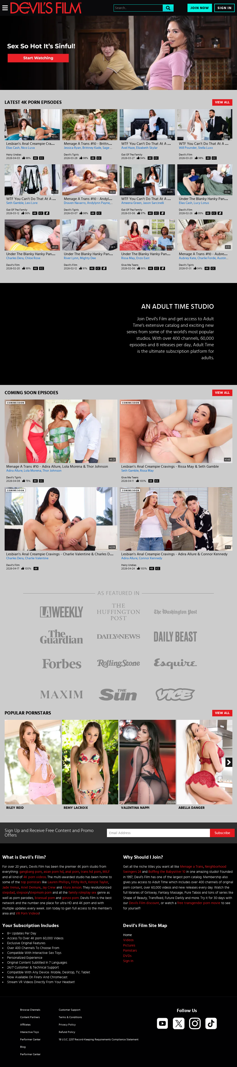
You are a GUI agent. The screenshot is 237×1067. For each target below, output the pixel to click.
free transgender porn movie (198, 903)
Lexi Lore (31, 203)
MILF (106, 871)
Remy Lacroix (76, 808)
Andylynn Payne (98, 203)
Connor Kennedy (150, 558)
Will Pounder (188, 147)
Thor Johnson (52, 470)
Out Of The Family (131, 154)
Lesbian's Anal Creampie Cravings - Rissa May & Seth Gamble (170, 466)
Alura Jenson (72, 887)
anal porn (72, 871)
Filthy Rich (79, 882)
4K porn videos (34, 877)
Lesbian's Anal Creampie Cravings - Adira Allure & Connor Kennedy (174, 554)
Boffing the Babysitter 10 (166, 871)
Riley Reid (15, 808)
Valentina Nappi (135, 808)
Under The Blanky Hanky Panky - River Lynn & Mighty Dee (110, 254)
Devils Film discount (144, 903)
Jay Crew (49, 887)
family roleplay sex (82, 892)
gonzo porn (70, 898)
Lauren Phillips (58, 882)
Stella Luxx (205, 147)
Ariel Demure (31, 887)
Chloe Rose (32, 258)
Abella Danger (191, 808)
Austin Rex (224, 258)
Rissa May (128, 258)
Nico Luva (28, 147)
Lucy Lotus (201, 203)
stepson (22, 892)
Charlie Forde (206, 258)
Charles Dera (15, 258)
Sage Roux (110, 147)
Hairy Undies (13, 154)
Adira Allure (14, 470)
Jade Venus (10, 887)
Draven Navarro (75, 203)
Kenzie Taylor (98, 882)
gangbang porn (30, 871)
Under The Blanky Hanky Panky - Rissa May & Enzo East (165, 254)
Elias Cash (13, 147)
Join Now (199, 8)
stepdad (8, 892)
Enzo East (143, 258)
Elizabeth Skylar (147, 147)
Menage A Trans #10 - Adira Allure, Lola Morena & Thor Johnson (57, 466)
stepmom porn (41, 892)
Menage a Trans (191, 866)
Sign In (224, 8)
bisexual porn (45, 898)
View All (222, 102)
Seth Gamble (15, 203)
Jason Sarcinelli (153, 203)
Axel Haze (128, 147)
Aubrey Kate (187, 258)
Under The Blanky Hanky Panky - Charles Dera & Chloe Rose (53, 254)
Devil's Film (185, 154)
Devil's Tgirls (71, 154)
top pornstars (31, 882)
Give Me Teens (129, 265)
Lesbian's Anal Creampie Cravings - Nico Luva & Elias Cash (52, 144)
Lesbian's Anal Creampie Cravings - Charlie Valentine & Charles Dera (60, 554)
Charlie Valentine (36, 558)
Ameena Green (131, 203)
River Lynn (71, 258)
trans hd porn (91, 871)
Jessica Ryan (72, 147)
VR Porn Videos (27, 913)
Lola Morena (32, 470)
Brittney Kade (91, 147)
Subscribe (222, 833)
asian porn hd (54, 871)
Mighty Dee (88, 258)
